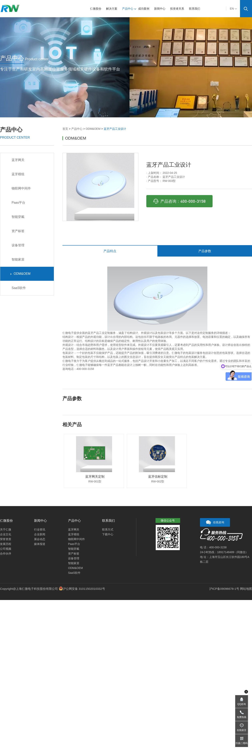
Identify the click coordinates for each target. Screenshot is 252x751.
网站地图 (246, 588)
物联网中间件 (20, 188)
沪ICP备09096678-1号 (224, 588)
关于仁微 (5, 529)
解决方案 (113, 8)
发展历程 (5, 544)
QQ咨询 (241, 704)
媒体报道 (39, 544)
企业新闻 (39, 534)
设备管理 (17, 245)
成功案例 (145, 8)
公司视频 (5, 548)
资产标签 (17, 231)
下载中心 (107, 534)
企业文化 (5, 534)
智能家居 (17, 259)
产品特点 (109, 251)
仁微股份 (97, 8)
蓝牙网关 (17, 160)
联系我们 (196, 8)
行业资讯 (39, 529)
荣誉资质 (5, 539)
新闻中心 (161, 8)
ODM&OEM (93, 128)
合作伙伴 (5, 553)
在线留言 (241, 730)
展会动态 (39, 539)
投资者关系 (178, 8)
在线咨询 (215, 522)
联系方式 (107, 529)
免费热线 (241, 717)
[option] (100, 187)
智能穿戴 (17, 216)
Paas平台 (17, 202)
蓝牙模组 (17, 174)
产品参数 (204, 251)
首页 (65, 128)
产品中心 (129, 8)
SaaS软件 (18, 288)
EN (233, 8)
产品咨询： (179, 201)
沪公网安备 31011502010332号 (84, 588)
